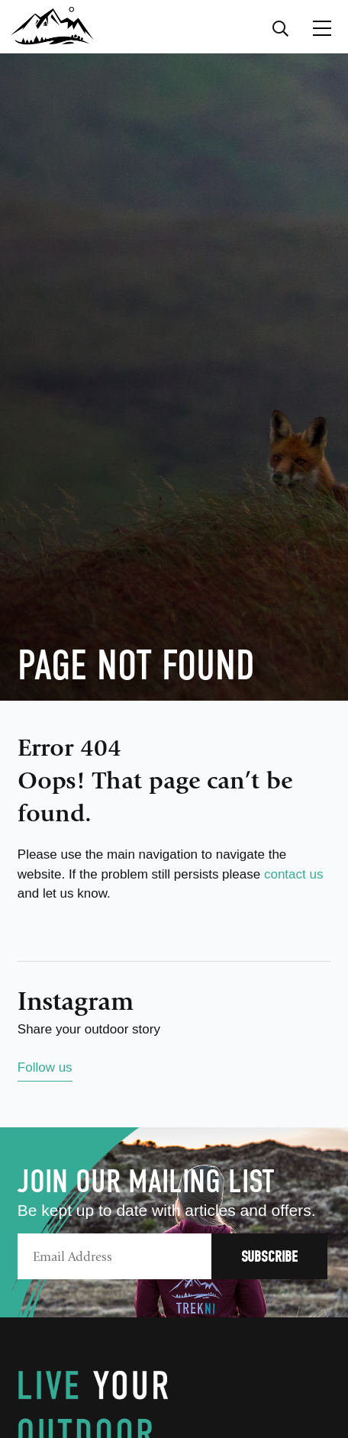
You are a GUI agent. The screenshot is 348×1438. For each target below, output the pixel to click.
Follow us (45, 1067)
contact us (294, 874)
